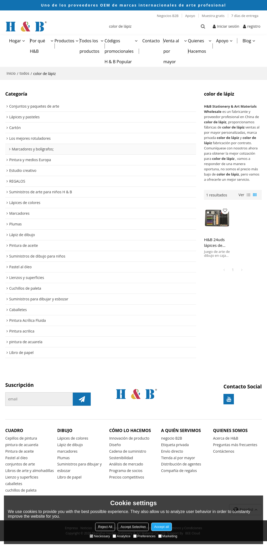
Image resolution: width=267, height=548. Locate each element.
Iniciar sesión (228, 26)
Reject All (105, 527)
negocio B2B (171, 438)
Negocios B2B (168, 15)
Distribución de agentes (181, 464)
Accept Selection (133, 527)
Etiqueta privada (175, 444)
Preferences (144, 536)
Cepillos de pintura (21, 438)
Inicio (11, 73)
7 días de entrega (244, 15)
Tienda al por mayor (178, 457)
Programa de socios (126, 470)
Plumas (63, 457)
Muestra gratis (213, 15)
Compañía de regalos (179, 470)
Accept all (161, 527)
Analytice (122, 536)
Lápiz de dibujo (70, 444)
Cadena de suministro (128, 451)
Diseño (115, 444)
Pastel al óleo (16, 457)
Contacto (151, 40)
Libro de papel (69, 477)
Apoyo (190, 15)
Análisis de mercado (126, 464)
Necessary (100, 536)
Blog (246, 40)
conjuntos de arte (20, 464)
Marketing (167, 536)
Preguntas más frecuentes (235, 444)
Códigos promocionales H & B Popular (119, 51)
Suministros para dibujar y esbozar (79, 467)
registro (253, 26)
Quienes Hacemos (197, 46)
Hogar (15, 40)
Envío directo (172, 451)
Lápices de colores (72, 438)
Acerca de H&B (225, 438)
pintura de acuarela (22, 444)
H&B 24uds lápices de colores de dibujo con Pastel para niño (214, 242)
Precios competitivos (126, 477)
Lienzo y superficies (21, 483)
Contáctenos (223, 451)
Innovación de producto (129, 438)
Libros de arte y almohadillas (18, 474)
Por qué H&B (37, 46)
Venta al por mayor (171, 51)
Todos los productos (89, 46)
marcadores (67, 451)
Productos (64, 40)
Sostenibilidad (121, 457)
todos (24, 73)
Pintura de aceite (19, 451)
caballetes (13, 490)
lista (248, 194)
